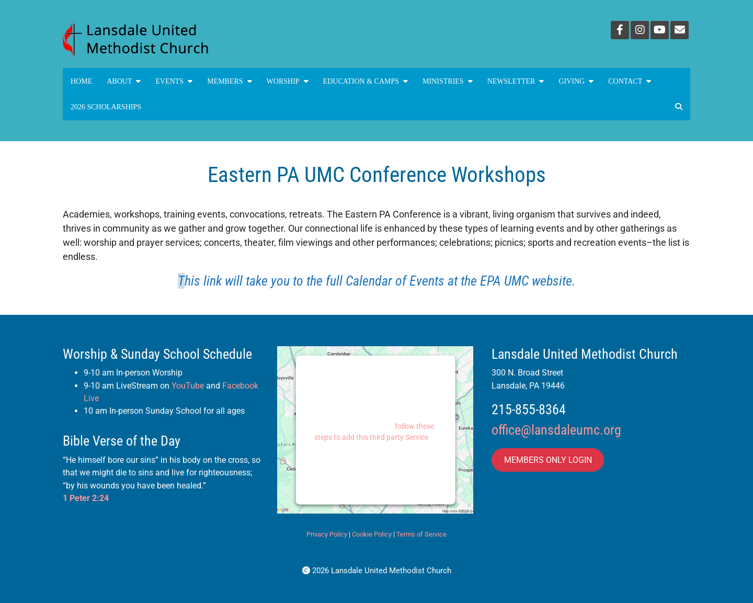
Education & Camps (365, 81)
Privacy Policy (326, 534)
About (124, 81)
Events (173, 81)
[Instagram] (640, 30)
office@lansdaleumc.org (556, 430)
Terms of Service (421, 534)
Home (81, 81)
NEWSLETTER (515, 81)
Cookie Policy (372, 534)
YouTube (188, 386)
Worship (288, 81)
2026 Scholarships (106, 107)
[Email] (679, 30)
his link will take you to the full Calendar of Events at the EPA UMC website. (380, 281)
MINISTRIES (448, 81)
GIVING (576, 81)
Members (229, 81)
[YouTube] (660, 30)
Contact (629, 81)
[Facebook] (620, 30)
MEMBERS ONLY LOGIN (548, 460)
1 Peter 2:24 (86, 498)
